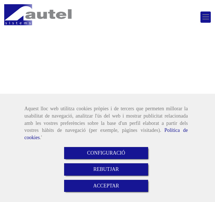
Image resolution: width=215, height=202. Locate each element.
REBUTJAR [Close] (106, 169)
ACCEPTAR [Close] (106, 186)
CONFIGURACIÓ (106, 153)
